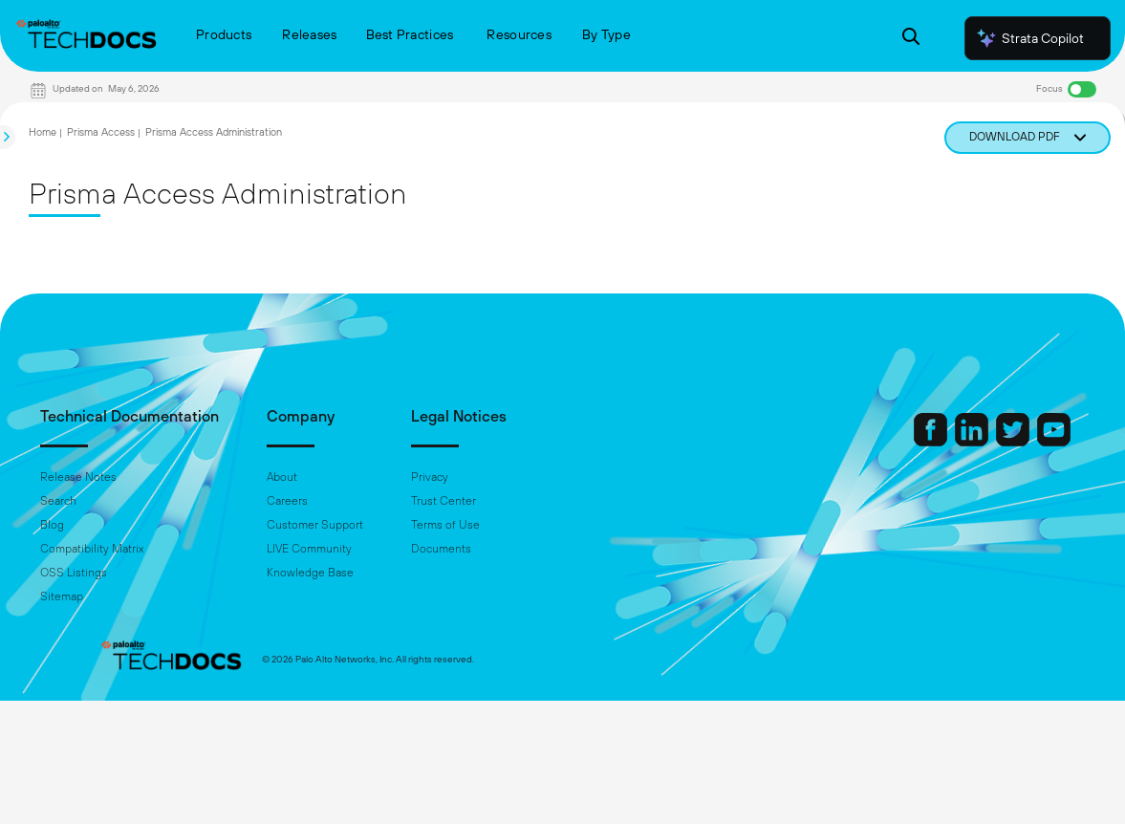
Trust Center (502, 501)
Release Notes (137, 477)
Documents (500, 548)
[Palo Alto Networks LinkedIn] (915, 441)
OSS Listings (132, 572)
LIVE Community (368, 548)
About (341, 477)
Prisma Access (101, 132)
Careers (346, 501)
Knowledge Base (369, 572)
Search (117, 501)
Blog (111, 524)
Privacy (489, 477)
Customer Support (374, 524)
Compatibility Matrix (151, 548)
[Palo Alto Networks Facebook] (873, 441)
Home (42, 132)
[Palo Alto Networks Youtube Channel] (995, 441)
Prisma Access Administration (213, 132)
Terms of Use (504, 524)
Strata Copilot (1029, 38)
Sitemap (120, 596)
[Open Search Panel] (911, 39)
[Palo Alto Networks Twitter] (956, 441)
